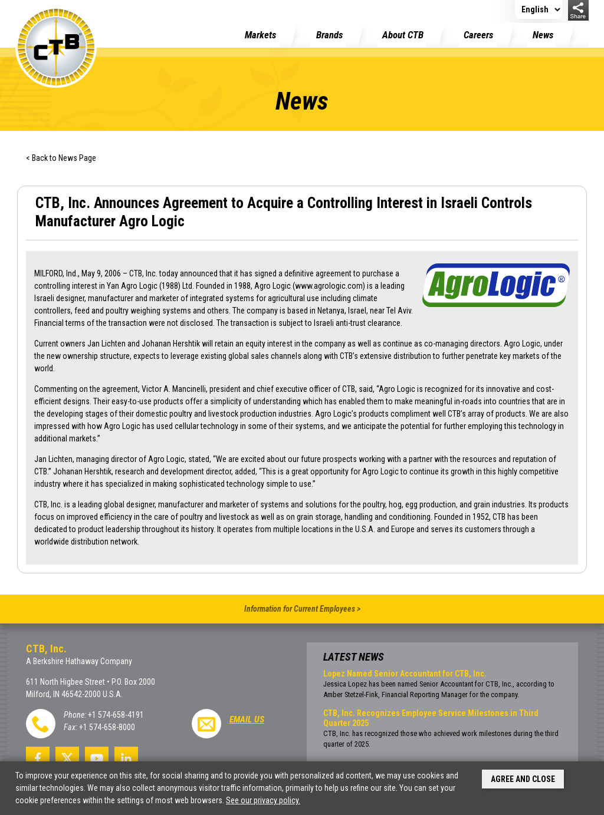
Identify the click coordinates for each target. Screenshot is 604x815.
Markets (260, 35)
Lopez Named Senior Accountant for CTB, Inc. (405, 673)
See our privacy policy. (263, 800)
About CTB (403, 35)
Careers (478, 35)
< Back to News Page (61, 158)
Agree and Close (523, 779)
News (543, 35)
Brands (329, 35)
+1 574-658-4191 (116, 715)
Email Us (246, 719)
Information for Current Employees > (302, 608)
